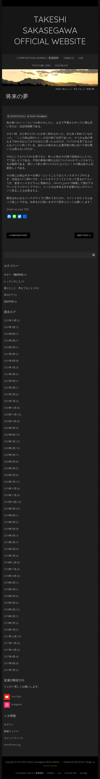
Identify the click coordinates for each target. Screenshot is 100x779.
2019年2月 (9, 549)
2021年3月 (9, 387)
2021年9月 (9, 354)
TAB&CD (68, 58)
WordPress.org (12, 744)
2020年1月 (9, 481)
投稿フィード (11, 731)
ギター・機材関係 (13, 274)
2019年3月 (9, 542)
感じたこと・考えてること (74, 89)
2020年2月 (9, 475)
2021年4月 (9, 380)
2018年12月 (10, 562)
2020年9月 (9, 428)
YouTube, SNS (41, 65)
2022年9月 (9, 327)
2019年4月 (9, 535)
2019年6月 (9, 522)
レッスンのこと (12, 281)
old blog (61, 65)
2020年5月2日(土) (17, 116)
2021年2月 (9, 394)
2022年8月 (9, 333)
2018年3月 (9, 616)
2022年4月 (9, 340)
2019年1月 (9, 555)
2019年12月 (10, 488)
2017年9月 (9, 656)
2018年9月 (9, 582)
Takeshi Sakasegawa (38, 116)
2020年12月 (10, 407)
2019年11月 (10, 495)
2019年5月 (9, 528)
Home (58, 89)
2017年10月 (10, 649)
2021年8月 (9, 360)
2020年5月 (9, 454)
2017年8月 (9, 663)
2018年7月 (9, 589)
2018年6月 (9, 596)
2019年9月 (9, 508)
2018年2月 (9, 623)
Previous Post (18, 235)
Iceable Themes (50, 765)
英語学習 (9, 301)
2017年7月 (9, 670)
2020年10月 (10, 421)
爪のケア (9, 294)
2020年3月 (9, 468)
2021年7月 (9, 367)
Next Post (84, 235)
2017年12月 (10, 636)
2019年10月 (10, 502)
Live (80, 58)
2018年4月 (9, 609)
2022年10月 (10, 320)
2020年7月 (9, 441)
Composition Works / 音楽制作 (38, 58)
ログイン (9, 724)
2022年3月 (9, 347)
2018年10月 (10, 575)
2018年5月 (9, 602)
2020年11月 (10, 414)
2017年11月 (10, 643)
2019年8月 (9, 515)
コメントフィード (13, 738)
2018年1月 (9, 629)
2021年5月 (9, 374)
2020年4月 (9, 461)
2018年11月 (10, 569)
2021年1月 (9, 401)
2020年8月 (9, 434)
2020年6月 (9, 448)
